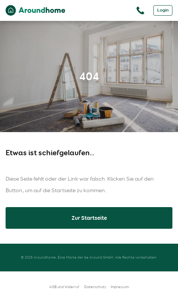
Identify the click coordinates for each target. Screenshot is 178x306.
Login (163, 10)
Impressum (120, 286)
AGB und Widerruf (64, 286)
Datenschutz (95, 286)
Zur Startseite (89, 218)
